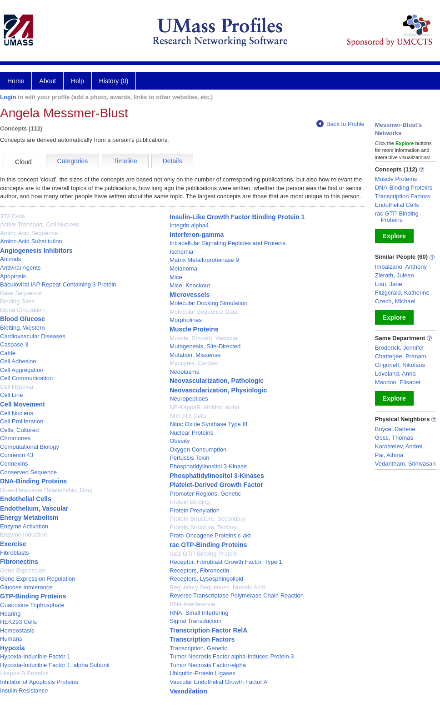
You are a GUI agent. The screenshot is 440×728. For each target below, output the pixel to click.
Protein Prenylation (195, 510)
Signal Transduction (195, 621)
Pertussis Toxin (189, 457)
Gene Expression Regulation (37, 578)
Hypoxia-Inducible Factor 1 (35, 656)
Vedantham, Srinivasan (405, 463)
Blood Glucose (22, 318)
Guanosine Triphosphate (32, 605)
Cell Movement (22, 404)
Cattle (7, 353)
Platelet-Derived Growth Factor (216, 484)
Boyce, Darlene (395, 429)
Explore (394, 236)
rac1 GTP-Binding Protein (203, 553)
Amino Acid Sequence (29, 233)
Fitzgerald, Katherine (402, 292)
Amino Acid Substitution (31, 241)
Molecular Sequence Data (204, 311)
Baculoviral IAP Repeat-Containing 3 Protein (58, 284)
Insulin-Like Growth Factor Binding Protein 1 (237, 217)
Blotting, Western (22, 327)
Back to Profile (340, 123)
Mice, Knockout (190, 285)
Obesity (180, 440)
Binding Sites (17, 301)
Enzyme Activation (24, 526)
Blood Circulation (22, 309)
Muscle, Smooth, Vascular (204, 338)
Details (172, 161)
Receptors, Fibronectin (199, 570)
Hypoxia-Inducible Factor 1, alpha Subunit (55, 665)
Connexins (14, 463)
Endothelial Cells (25, 498)
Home (15, 81)
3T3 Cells (12, 216)
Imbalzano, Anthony (401, 266)
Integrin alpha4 (189, 225)
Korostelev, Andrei (399, 446)
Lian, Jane (388, 284)
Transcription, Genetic (198, 648)
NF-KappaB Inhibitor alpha (204, 407)
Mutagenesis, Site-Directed (205, 346)
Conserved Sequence (28, 472)
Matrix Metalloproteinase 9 (204, 259)
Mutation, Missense (195, 354)
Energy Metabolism (29, 517)
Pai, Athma (389, 455)
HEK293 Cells (18, 621)
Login (8, 97)
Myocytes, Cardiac (194, 363)
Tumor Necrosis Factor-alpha (208, 665)
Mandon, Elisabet (397, 382)
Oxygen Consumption (198, 449)
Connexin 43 (16, 455)
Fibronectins (19, 561)
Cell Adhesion (18, 361)
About (47, 81)
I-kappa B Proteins (24, 673)
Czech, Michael (395, 301)
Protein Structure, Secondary (207, 518)
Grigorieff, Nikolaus (400, 364)
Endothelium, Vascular (34, 508)
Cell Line (11, 395)
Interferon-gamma (197, 234)
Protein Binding (190, 501)
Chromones (15, 438)
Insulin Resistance (24, 690)
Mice (176, 277)
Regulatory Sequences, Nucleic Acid (217, 587)
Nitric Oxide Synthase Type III (208, 424)
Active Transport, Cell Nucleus (39, 224)
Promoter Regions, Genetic (205, 493)
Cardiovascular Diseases (32, 336)
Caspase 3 (14, 344)
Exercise (13, 543)
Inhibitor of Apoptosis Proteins (39, 681)
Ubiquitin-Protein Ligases (202, 673)
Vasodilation (188, 691)
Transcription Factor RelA (208, 630)
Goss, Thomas (394, 437)
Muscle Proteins (194, 329)
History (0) (114, 81)
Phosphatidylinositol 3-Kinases (217, 475)
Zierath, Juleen (394, 275)
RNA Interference (192, 604)
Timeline (125, 161)
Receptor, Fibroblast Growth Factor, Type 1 (226, 561)
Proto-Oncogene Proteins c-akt (210, 535)
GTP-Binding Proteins (33, 596)
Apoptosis (13, 276)
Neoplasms (184, 371)
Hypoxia (12, 648)
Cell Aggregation (21, 370)
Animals (10, 259)
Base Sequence (21, 293)
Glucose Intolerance (26, 587)
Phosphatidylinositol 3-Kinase (208, 466)
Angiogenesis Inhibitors (36, 250)
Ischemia (181, 251)
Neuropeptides (189, 398)
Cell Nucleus (16, 413)
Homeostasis (17, 630)
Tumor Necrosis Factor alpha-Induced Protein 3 (232, 656)
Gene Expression (22, 570)
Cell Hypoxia (16, 386)
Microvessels (190, 294)
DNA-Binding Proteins (33, 481)
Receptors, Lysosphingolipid (206, 578)
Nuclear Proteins (191, 432)
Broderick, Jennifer (399, 347)
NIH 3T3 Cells (188, 415)
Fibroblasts (14, 552)
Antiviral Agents (20, 267)
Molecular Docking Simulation (208, 303)
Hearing (10, 613)
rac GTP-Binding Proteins (208, 544)
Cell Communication (26, 378)
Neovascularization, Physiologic (218, 390)
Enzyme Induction (23, 534)
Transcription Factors (202, 639)
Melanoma (183, 268)
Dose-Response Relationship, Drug (46, 490)
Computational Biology (29, 446)
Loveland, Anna (395, 373)
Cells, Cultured (19, 430)
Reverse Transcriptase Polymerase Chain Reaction (237, 595)
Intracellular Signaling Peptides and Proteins (227, 243)
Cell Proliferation (21, 421)
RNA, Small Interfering (199, 612)
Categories (72, 161)
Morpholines (186, 319)
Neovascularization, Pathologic (217, 380)
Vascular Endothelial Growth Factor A (218, 681)
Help (77, 81)
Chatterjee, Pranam (400, 356)
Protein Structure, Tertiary (203, 527)
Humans (11, 638)
